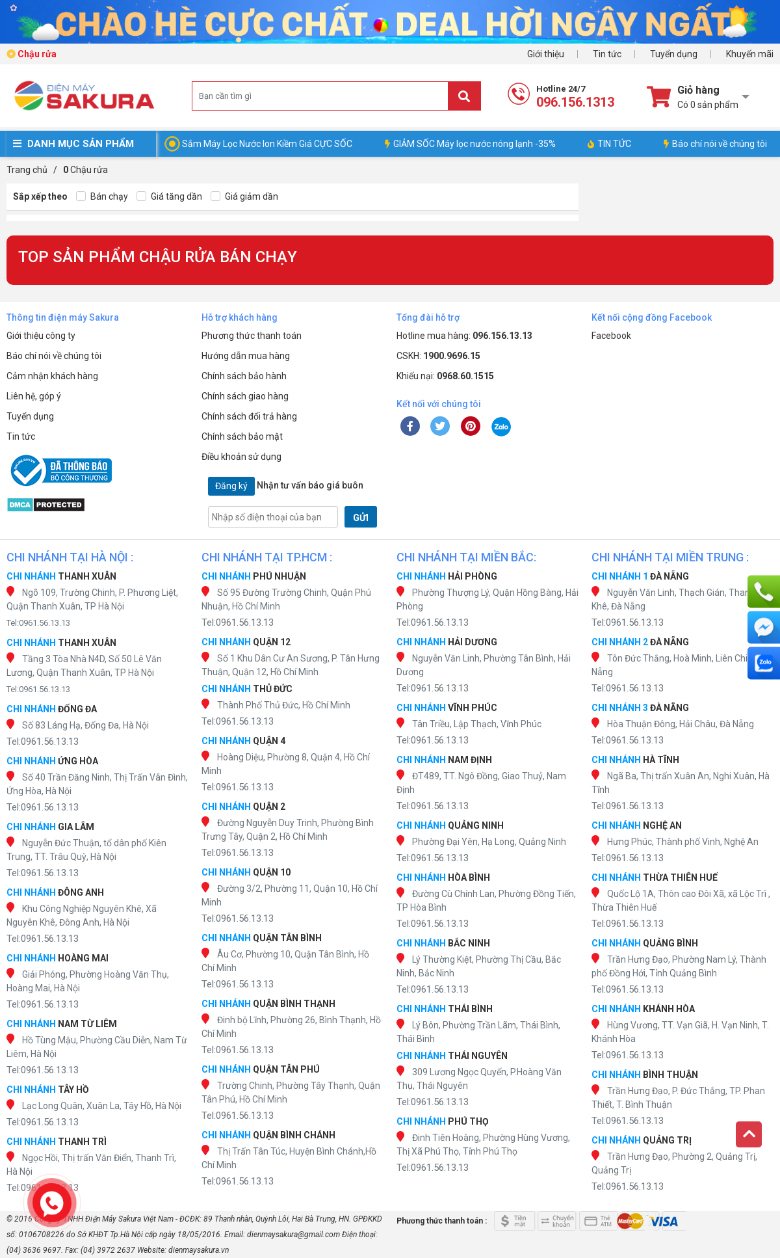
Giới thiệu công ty (40, 335)
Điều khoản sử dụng (241, 456)
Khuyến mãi (750, 54)
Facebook (611, 335)
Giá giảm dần (244, 197)
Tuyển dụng (673, 54)
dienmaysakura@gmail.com (293, 1234)
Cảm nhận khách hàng (52, 376)
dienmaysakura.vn (198, 1250)
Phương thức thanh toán (252, 335)
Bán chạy (102, 197)
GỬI (361, 518)
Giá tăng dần (169, 197)
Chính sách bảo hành (244, 376)
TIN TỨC (609, 144)
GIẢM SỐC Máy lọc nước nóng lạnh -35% (470, 144)
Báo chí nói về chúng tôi (715, 144)
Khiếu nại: (445, 376)
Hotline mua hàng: (464, 335)
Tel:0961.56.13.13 (38, 623)
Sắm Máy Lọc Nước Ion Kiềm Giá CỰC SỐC (267, 144)
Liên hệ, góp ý (33, 396)
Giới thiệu (545, 54)
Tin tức (607, 54)
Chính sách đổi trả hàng (249, 416)
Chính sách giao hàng (245, 396)
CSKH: (438, 356)
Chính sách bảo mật (242, 436)
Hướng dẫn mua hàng (246, 356)
